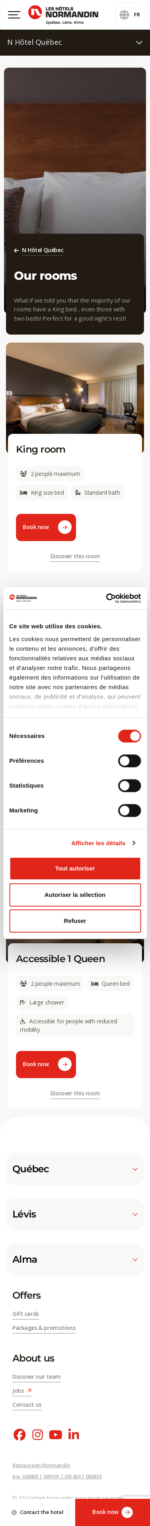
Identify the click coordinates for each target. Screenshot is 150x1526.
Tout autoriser (75, 868)
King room (41, 449)
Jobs (22, 1390)
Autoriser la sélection (75, 894)
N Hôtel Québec (75, 42)
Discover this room (75, 556)
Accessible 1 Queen (60, 959)
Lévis (75, 1214)
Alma (75, 1259)
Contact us (27, 1404)
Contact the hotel (38, 1512)
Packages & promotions (43, 1327)
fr (130, 15)
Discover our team (36, 1376)
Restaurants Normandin (41, 1465)
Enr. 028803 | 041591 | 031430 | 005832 (56, 1476)
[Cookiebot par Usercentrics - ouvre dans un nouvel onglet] (107, 598)
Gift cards (25, 1313)
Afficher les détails (98, 843)
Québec (75, 1169)
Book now (112, 1512)
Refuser (75, 920)
